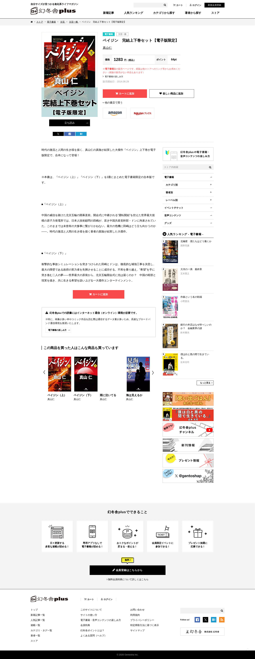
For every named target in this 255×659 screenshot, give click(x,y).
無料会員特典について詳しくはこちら (128, 579)
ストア (215, 13)
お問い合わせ (137, 609)
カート (178, 5)
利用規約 (135, 615)
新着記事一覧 (38, 615)
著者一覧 (35, 635)
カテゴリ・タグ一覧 (41, 630)
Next (153, 373)
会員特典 (85, 625)
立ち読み (69, 122)
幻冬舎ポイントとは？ (92, 630)
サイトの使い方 (88, 615)
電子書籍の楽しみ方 (114, 76)
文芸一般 (74, 22)
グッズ (167, 223)
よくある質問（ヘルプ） (93, 635)
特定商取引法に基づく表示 (144, 625)
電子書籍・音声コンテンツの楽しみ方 (100, 620)
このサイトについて (91, 609)
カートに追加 (126, 93)
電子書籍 (51, 22)
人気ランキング (133, 13)
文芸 (62, 22)
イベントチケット (173, 207)
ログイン (195, 5)
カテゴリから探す (164, 13)
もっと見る (205, 383)
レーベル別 (172, 200)
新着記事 (108, 13)
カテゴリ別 (172, 184)
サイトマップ (137, 630)
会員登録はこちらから (127, 570)
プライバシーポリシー (142, 620)
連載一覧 (35, 625)
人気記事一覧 (38, 620)
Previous (44, 373)
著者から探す (193, 13)
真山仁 (107, 48)
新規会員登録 (214, 5)
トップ (34, 609)
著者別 (169, 192)
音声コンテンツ (172, 215)
